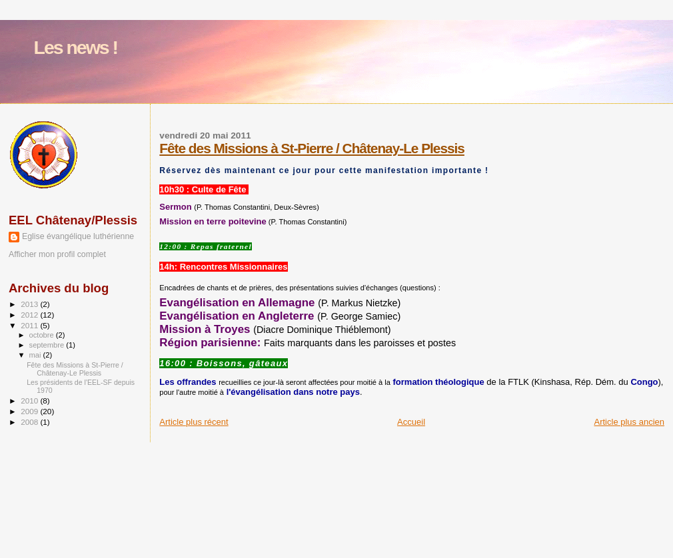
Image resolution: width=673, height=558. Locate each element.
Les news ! (76, 47)
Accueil (411, 422)
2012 (30, 314)
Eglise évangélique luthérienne (78, 236)
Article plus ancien (629, 422)
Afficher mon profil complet (57, 254)
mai (36, 355)
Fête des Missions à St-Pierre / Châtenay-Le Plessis (311, 148)
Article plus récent (193, 422)
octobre (42, 335)
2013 (30, 304)
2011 (30, 325)
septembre (48, 345)
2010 (30, 400)
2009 (30, 411)
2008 (30, 422)
